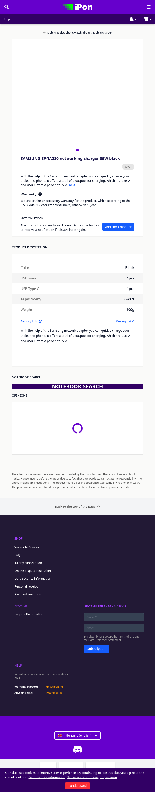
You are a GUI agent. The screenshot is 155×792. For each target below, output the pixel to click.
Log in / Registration (29, 614)
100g (130, 309)
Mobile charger (101, 32)
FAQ (17, 555)
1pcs (130, 278)
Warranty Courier (26, 547)
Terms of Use (126, 636)
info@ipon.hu (54, 693)
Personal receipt (26, 586)
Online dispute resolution (32, 571)
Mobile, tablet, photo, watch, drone (66, 32)
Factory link (31, 321)
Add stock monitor (118, 227)
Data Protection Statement (104, 640)
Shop (7, 19)
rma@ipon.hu (54, 687)
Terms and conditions (82, 777)
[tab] (77, 150)
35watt (128, 299)
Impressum (108, 777)
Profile (20, 605)
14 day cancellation (28, 563)
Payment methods (27, 594)
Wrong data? (125, 321)
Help (18, 665)
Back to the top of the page (77, 506)
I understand (77, 785)
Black (129, 267)
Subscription (96, 648)
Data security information (32, 578)
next (72, 185)
